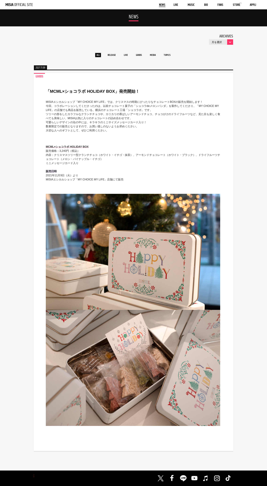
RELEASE (108, 56)
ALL (92, 56)
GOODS (140, 56)
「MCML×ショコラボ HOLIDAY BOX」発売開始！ (92, 93)
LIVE (124, 56)
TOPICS (173, 56)
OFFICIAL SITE (19, 5)
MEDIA (156, 56)
